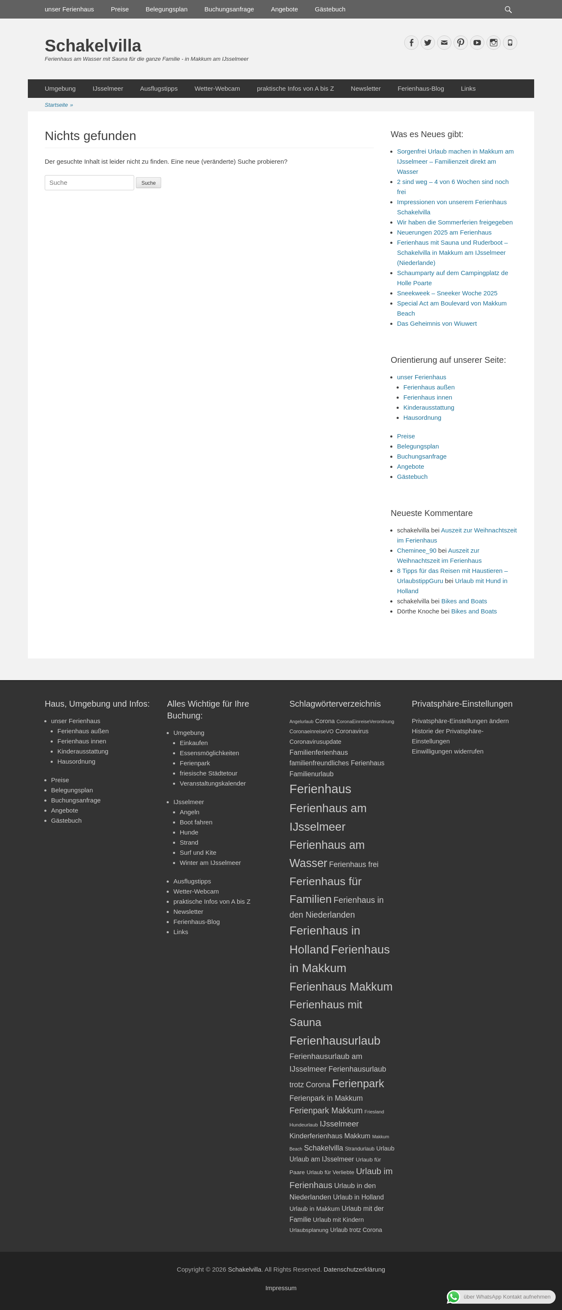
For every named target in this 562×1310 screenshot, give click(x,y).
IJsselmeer (107, 88)
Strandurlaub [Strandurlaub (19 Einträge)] (359, 1149)
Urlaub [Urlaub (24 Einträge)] (385, 1148)
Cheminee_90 (416, 550)
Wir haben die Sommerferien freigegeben (455, 222)
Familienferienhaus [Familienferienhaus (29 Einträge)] (318, 752)
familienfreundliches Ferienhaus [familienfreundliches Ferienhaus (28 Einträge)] (336, 763)
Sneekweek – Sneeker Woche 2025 (447, 293)
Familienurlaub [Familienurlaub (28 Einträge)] (311, 774)
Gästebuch (330, 9)
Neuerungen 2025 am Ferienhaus (444, 232)
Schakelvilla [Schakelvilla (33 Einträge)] (323, 1148)
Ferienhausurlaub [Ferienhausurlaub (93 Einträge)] (335, 1040)
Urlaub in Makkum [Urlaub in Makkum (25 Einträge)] (314, 1208)
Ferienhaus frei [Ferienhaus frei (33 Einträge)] (353, 864)
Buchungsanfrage (229, 9)
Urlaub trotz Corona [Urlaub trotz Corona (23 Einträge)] (356, 1229)
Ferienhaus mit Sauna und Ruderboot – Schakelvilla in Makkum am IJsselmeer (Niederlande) (452, 252)
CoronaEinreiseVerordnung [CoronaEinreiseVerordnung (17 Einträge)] (365, 721)
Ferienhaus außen (429, 387)
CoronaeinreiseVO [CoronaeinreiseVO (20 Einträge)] (311, 731)
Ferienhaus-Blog (420, 88)
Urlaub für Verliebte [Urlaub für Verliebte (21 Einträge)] (330, 1172)
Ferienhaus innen (427, 397)
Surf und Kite (198, 852)
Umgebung (60, 88)
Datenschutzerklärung (354, 1269)
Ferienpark (195, 763)
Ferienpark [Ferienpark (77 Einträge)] (358, 1083)
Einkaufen (194, 742)
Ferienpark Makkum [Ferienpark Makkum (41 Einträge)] (326, 1110)
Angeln (190, 812)
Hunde (189, 832)
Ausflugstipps (159, 88)
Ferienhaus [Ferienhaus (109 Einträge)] (320, 789)
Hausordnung (422, 417)
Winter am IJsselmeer (210, 862)
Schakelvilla (93, 45)
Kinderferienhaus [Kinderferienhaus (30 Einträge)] (316, 1136)
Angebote (284, 9)
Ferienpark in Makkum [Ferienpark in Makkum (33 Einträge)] (326, 1098)
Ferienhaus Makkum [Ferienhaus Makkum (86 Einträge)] (341, 986)
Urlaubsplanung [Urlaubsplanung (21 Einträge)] (308, 1230)
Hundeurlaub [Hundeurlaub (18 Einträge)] (303, 1125)
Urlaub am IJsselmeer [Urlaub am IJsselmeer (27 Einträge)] (321, 1159)
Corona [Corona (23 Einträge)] (325, 721)
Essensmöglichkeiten (209, 752)
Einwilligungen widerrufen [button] (448, 751)
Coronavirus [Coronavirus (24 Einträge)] (352, 731)
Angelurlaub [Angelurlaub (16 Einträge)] (301, 721)
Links (468, 88)
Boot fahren (196, 822)
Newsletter (366, 88)
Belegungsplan (166, 9)
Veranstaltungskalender (213, 783)
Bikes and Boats (464, 601)
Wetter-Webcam (217, 88)
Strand (189, 842)
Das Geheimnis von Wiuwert (437, 323)
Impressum (281, 1287)
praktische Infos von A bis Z (295, 88)
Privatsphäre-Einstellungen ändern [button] (460, 720)
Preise (120, 9)
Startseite (59, 105)
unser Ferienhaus (69, 9)
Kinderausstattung (428, 407)
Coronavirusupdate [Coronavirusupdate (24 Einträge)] (315, 741)
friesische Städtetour (209, 773)
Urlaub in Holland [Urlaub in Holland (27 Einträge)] (358, 1197)
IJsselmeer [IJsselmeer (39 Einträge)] (339, 1123)
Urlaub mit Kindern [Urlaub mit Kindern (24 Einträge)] (338, 1219)
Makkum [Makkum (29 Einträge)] (357, 1136)
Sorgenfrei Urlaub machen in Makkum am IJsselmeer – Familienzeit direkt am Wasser (455, 161)
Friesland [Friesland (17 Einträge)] (374, 1111)
